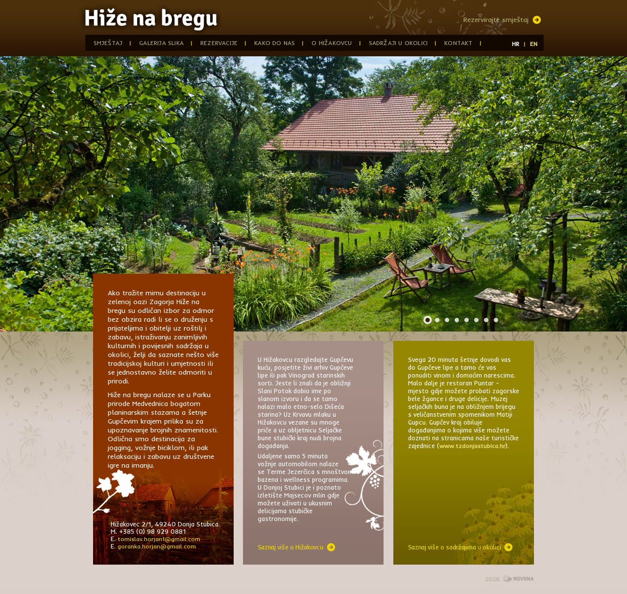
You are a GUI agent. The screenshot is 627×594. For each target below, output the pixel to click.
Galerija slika (161, 43)
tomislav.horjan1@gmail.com (159, 539)
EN (533, 44)
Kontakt (458, 43)
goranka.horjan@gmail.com (157, 546)
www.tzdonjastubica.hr (472, 446)
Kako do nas (274, 43)
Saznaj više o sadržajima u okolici (454, 547)
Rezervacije (219, 43)
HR (515, 44)
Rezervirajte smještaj (496, 19)
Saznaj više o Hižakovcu (290, 547)
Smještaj (108, 43)
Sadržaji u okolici (398, 43)
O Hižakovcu (332, 43)
